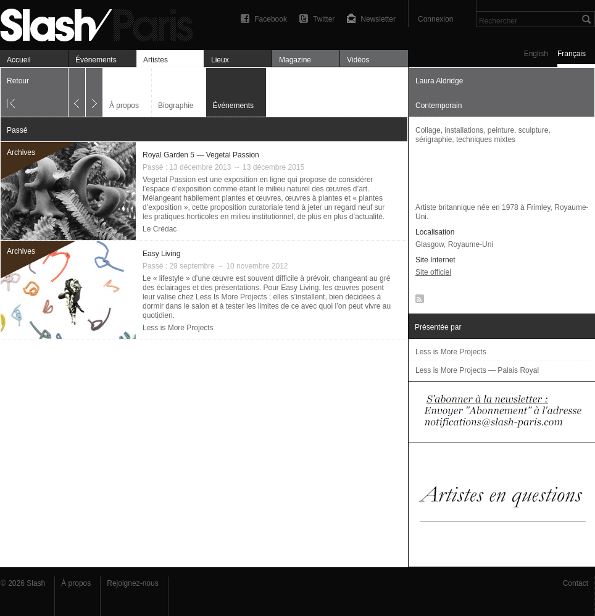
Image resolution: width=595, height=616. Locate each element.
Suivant (94, 92)
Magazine (295, 60)
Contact (575, 583)
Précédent (77, 92)
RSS (417, 301)
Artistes (155, 60)
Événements (96, 60)
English (536, 53)
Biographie (175, 105)
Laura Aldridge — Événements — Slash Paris (102, 23)
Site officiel (433, 272)
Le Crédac (160, 229)
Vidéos (358, 60)
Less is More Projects (178, 327)
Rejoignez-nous (132, 583)
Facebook (270, 19)
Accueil (19, 60)
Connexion (435, 19)
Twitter (324, 19)
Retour (18, 81)
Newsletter (378, 19)
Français (571, 53)
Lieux (220, 60)
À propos (124, 105)
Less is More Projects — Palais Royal (477, 370)
